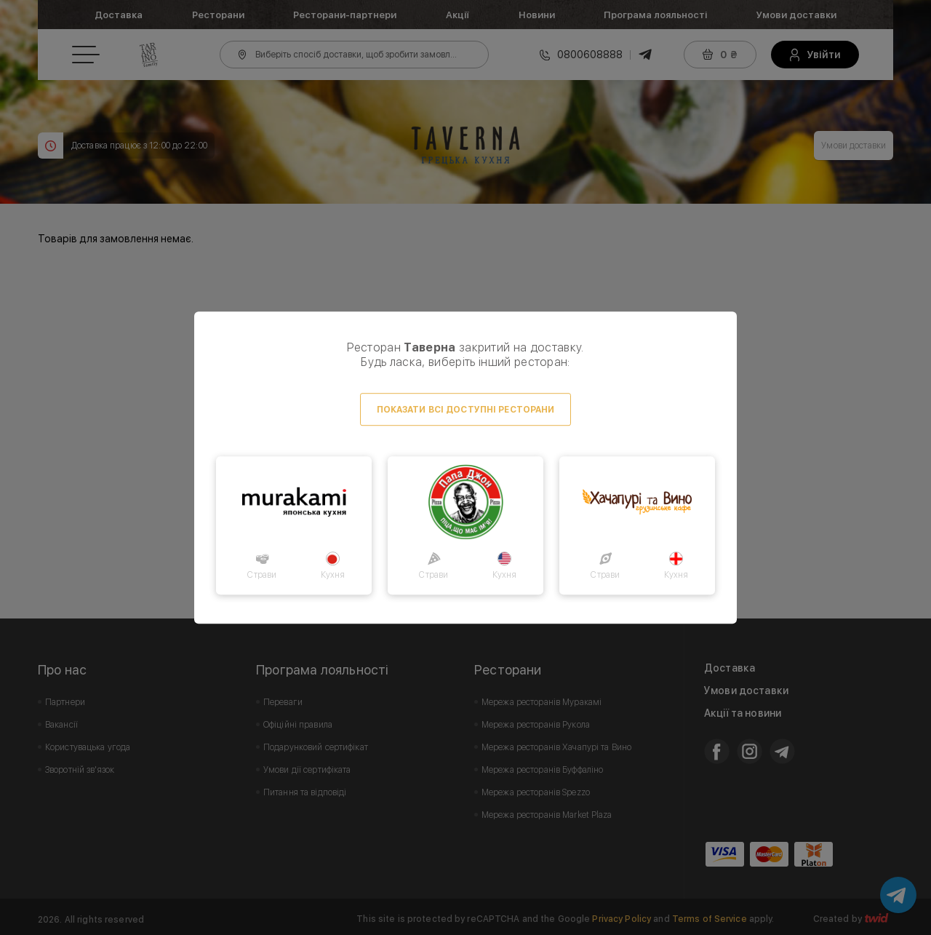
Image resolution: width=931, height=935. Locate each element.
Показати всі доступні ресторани (466, 410)
